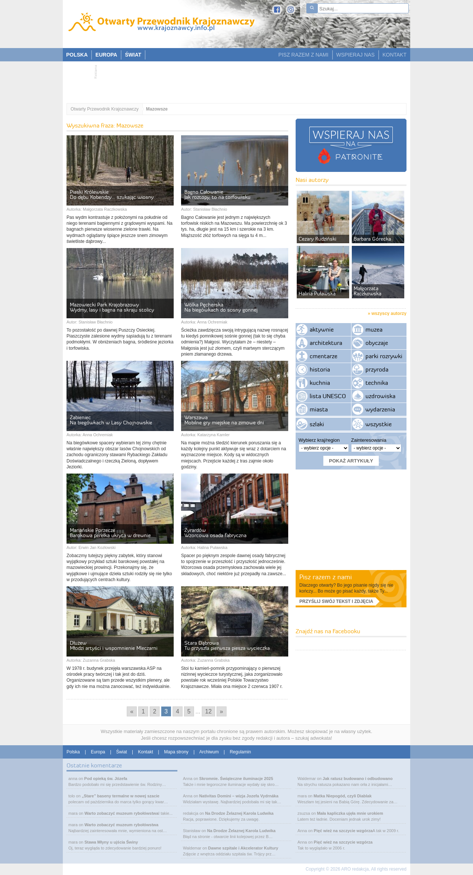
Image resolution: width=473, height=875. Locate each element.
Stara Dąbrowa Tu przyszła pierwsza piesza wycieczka (227, 645)
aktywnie (322, 329)
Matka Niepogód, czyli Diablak (342, 796)
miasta (319, 409)
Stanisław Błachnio (210, 209)
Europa (98, 751)
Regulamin (240, 751)
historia (320, 369)
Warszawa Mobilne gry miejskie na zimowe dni (224, 420)
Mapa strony (176, 751)
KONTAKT (394, 55)
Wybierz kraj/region (319, 440)
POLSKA (77, 55)
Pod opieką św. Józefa (105, 778)
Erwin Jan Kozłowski (96, 547)
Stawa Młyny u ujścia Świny (111, 842)
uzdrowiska (380, 396)
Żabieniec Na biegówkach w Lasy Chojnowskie (111, 420)
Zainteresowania (368, 440)
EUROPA (106, 55)
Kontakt (145, 751)
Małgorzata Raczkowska (105, 209)
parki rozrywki (383, 356)
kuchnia (320, 382)
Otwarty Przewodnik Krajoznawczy (105, 109)
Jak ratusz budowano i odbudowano (357, 778)
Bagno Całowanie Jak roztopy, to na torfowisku (217, 194)
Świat (121, 751)
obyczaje (376, 342)
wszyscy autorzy (388, 313)
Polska (73, 751)
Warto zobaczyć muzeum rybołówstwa (121, 813)
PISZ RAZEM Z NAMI (303, 55)
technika (376, 382)
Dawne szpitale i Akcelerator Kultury (243, 848)
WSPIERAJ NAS (355, 55)
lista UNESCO (328, 396)
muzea (373, 329)
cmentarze (323, 356)
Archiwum (209, 751)
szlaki (317, 424)
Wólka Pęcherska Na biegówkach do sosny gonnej (221, 307)
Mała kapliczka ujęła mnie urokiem (350, 813)
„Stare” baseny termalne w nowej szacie (120, 796)
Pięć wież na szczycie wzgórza (343, 830)
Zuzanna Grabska (99, 660)
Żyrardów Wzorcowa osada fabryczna (215, 533)
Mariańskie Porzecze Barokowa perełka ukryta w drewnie (110, 533)
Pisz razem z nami (325, 577)
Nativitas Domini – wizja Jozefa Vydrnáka (238, 796)
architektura (326, 342)
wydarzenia (380, 409)
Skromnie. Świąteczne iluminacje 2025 (236, 778)
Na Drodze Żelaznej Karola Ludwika (239, 813)
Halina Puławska (212, 547)
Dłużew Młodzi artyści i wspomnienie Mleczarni (113, 645)
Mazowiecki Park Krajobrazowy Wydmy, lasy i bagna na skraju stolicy (112, 307)
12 (208, 711)
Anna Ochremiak (212, 322)
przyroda (376, 369)
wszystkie (378, 424)
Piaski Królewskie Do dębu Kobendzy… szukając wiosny (112, 194)
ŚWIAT (133, 55)
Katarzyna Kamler (213, 435)
